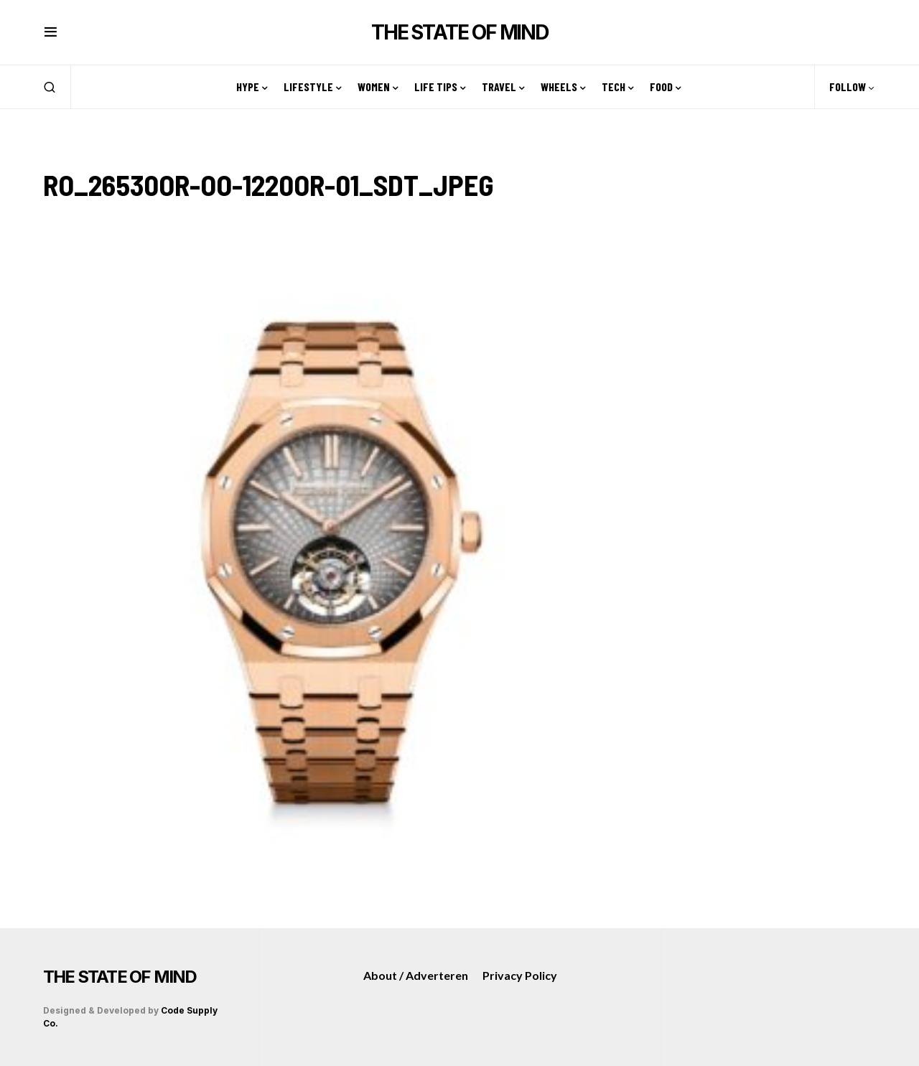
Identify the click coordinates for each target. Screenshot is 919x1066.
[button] (50, 32)
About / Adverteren (415, 975)
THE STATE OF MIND (459, 32)
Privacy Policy (519, 975)
